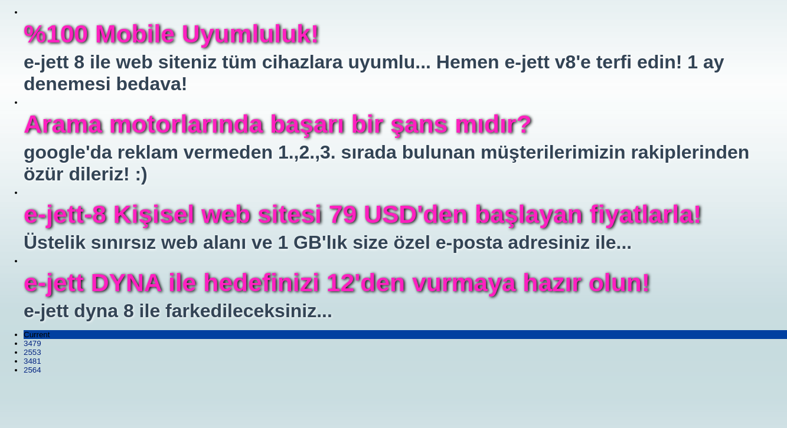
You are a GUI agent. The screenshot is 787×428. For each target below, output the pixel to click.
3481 (32, 361)
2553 (32, 352)
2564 (32, 370)
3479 (32, 343)
